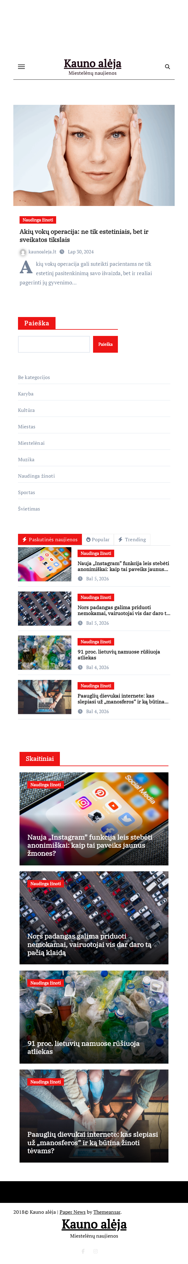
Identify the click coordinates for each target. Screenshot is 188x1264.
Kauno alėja (92, 63)
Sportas (26, 492)
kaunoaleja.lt (39, 251)
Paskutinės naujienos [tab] (50, 539)
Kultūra (26, 410)
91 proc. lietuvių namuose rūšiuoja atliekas (119, 655)
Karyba (26, 393)
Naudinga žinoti (38, 220)
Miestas (26, 426)
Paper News (73, 1211)
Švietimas (29, 508)
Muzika (26, 459)
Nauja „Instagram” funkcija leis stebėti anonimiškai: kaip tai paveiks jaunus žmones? (123, 569)
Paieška (37, 323)
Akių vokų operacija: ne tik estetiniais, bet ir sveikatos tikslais (84, 235)
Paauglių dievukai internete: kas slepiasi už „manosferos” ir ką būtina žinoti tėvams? (121, 702)
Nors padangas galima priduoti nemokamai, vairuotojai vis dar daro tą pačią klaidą (123, 613)
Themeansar (106, 1211)
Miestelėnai (31, 443)
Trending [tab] (132, 539)
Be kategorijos (34, 377)
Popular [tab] (98, 539)
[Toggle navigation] (21, 67)
